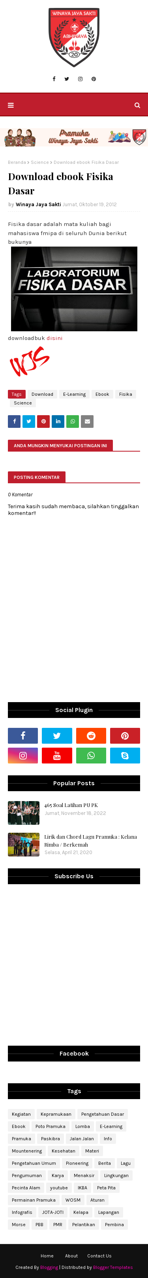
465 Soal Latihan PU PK (71, 804)
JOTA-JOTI (53, 1212)
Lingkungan (116, 1175)
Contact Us (99, 1256)
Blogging (49, 1267)
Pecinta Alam (26, 1188)
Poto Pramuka (51, 1126)
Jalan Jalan (82, 1138)
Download (42, 394)
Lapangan (108, 1212)
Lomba (82, 1126)
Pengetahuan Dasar (102, 1114)
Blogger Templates (113, 1267)
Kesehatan (63, 1151)
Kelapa (80, 1212)
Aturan (97, 1200)
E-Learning (74, 394)
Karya (58, 1175)
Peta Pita (106, 1188)
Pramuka (21, 1138)
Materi (92, 1151)
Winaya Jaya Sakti (38, 204)
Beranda (17, 162)
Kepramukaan (56, 1114)
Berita (104, 1163)
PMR (57, 1224)
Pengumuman (27, 1175)
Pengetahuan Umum (34, 1163)
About (71, 1256)
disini (55, 338)
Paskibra (50, 1138)
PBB (39, 1224)
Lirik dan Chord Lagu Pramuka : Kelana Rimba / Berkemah (90, 840)
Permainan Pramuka (34, 1200)
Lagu (126, 1163)
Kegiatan (21, 1114)
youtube (59, 1188)
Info (108, 1138)
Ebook (102, 394)
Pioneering (77, 1163)
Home (47, 1256)
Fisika (125, 394)
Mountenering (27, 1151)
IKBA (82, 1188)
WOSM (73, 1200)
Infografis (22, 1212)
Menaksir (84, 1175)
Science (40, 162)
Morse (19, 1224)
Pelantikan (83, 1224)
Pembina (114, 1224)
